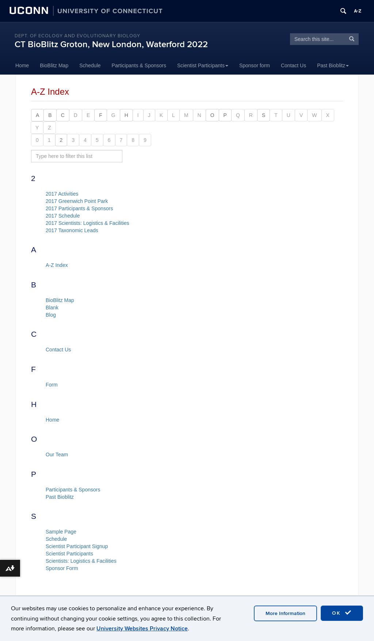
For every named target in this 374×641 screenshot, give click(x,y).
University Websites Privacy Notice (142, 628)
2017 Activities (62, 194)
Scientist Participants (202, 65)
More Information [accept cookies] (285, 613)
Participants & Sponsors (139, 65)
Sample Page (61, 532)
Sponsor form (254, 65)
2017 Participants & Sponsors (79, 208)
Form (52, 385)
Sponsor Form (62, 568)
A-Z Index (57, 265)
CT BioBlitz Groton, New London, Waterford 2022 (111, 44)
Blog (51, 315)
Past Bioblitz (333, 65)
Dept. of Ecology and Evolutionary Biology (77, 36)
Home (22, 65)
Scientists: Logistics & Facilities (81, 561)
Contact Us (293, 65)
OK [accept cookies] (342, 613)
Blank (52, 307)
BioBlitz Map (54, 65)
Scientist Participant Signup (77, 546)
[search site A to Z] (76, 156)
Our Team (57, 454)
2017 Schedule (63, 216)
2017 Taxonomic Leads (72, 230)
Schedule (89, 65)
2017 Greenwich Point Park (77, 201)
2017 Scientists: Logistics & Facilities (87, 223)
